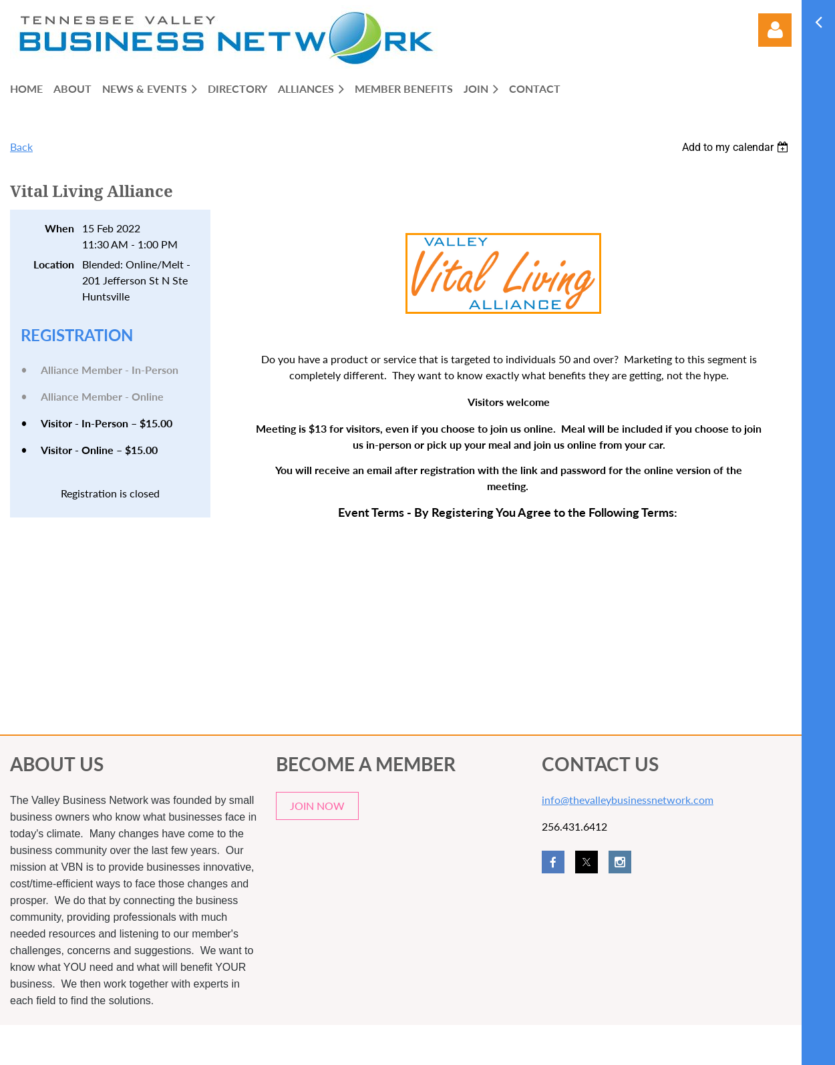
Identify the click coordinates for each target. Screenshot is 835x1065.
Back (21, 146)
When (59, 228)
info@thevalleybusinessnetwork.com (627, 799)
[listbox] (737, 147)
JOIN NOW (317, 805)
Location (53, 264)
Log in (775, 30)
